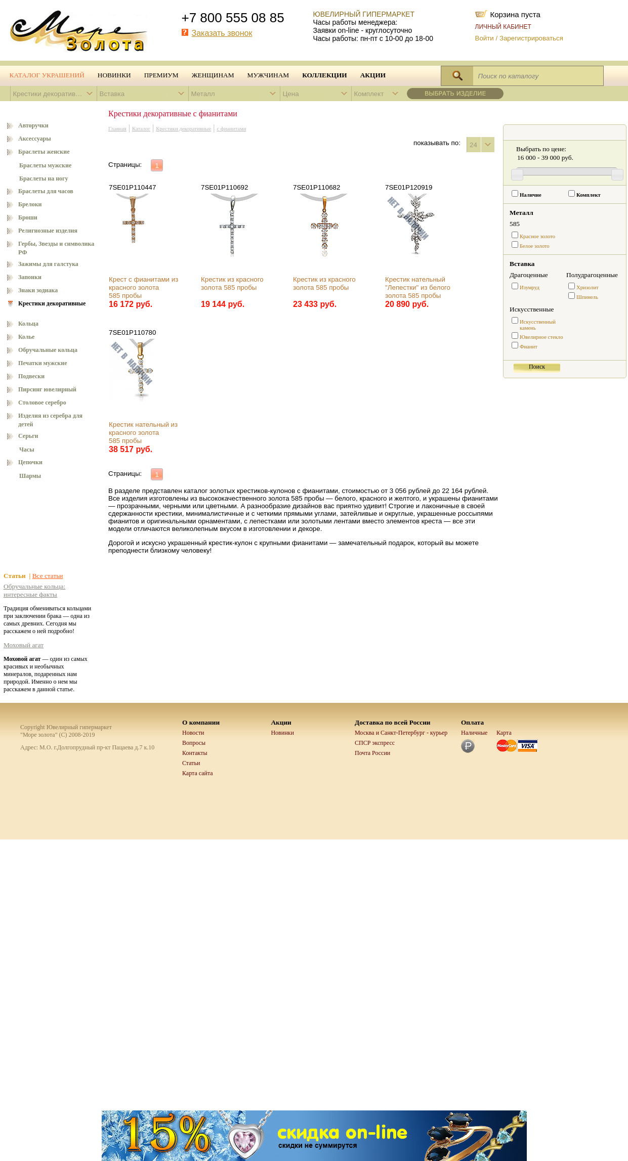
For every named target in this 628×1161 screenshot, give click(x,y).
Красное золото (537, 236)
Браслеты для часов (45, 191)
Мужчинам (268, 75)
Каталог (141, 128)
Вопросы (193, 742)
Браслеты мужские (45, 165)
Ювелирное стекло (541, 337)
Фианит (528, 346)
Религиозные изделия (47, 230)
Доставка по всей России (393, 722)
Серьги (28, 435)
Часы (26, 449)
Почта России (372, 752)
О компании (201, 722)
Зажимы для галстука (48, 263)
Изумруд (529, 287)
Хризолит (587, 287)
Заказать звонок (222, 33)
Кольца (28, 323)
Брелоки (30, 204)
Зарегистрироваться (531, 38)
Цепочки (30, 462)
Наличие (530, 195)
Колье (26, 336)
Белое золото (535, 246)
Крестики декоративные (52, 303)
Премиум (161, 75)
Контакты (194, 752)
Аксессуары (34, 138)
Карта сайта (197, 773)
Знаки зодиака (38, 290)
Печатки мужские (42, 363)
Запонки (29, 277)
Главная (117, 128)
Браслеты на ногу (43, 178)
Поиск (537, 366)
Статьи (191, 763)
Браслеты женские (44, 151)
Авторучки (33, 125)
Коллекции (324, 75)
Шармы (30, 475)
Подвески (31, 376)
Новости (193, 732)
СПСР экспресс (375, 742)
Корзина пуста (515, 13)
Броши (27, 217)
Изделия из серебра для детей (50, 420)
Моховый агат (24, 645)
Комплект (588, 195)
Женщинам (213, 75)
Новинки (114, 75)
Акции (373, 75)
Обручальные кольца (47, 349)
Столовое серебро (42, 402)
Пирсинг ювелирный (47, 389)
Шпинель (587, 297)
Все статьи (47, 575)
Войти (484, 38)
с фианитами (231, 128)
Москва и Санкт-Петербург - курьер (401, 732)
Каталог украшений (47, 75)
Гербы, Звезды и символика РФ (56, 248)
